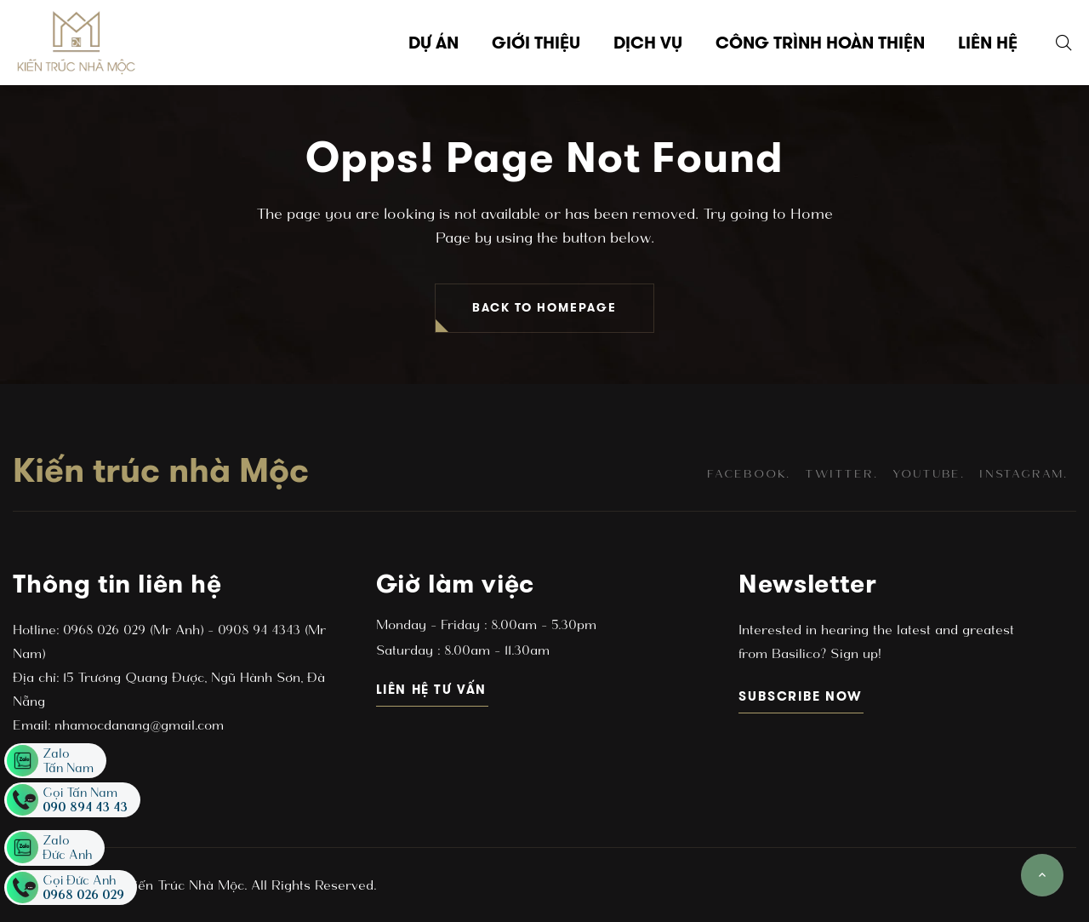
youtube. (928, 474)
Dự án (433, 42)
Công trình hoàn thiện (820, 42)
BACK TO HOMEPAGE (544, 308)
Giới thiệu (536, 42)
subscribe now (801, 696)
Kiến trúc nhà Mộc (161, 469)
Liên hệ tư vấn (432, 689)
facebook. (748, 474)
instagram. (1023, 474)
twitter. (841, 474)
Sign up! (853, 653)
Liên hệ (988, 42)
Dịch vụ (647, 42)
